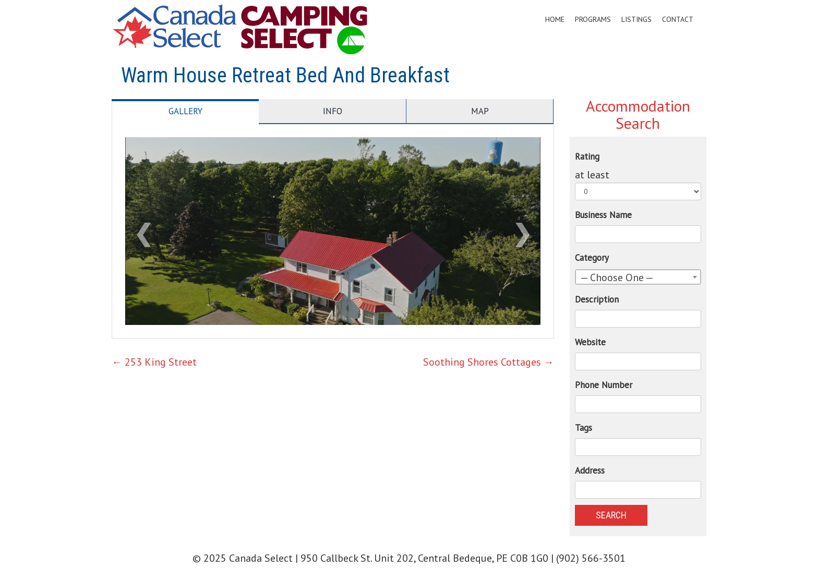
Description (597, 299)
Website (590, 342)
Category (592, 257)
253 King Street (154, 362)
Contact (677, 19)
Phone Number (603, 385)
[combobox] (638, 277)
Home (554, 19)
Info (332, 111)
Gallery (185, 111)
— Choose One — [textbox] (617, 277)
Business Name (603, 215)
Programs (593, 19)
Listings (636, 19)
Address (590, 470)
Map (480, 111)
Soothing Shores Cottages (488, 362)
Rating (587, 156)
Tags (583, 427)
